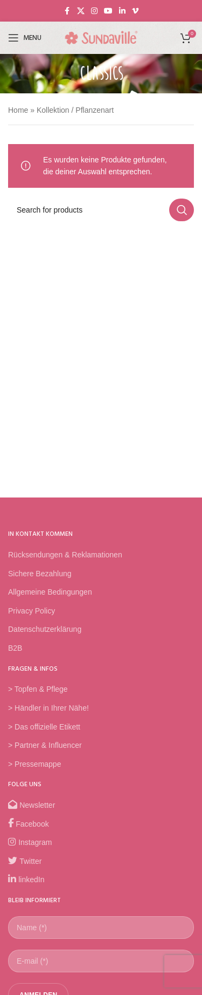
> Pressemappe (34, 764)
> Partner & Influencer (45, 745)
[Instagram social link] (94, 11)
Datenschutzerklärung (44, 629)
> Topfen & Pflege (38, 689)
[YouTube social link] (108, 11)
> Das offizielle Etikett (44, 727)
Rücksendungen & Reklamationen (65, 554)
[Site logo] (101, 37)
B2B (15, 648)
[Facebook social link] (67, 11)
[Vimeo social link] (135, 11)
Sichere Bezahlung (40, 573)
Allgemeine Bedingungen (50, 592)
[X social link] (81, 11)
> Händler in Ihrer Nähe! (48, 708)
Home (18, 110)
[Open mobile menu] (25, 38)
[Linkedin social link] (122, 11)
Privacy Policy (31, 610)
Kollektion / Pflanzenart (75, 110)
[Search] (101, 210)
